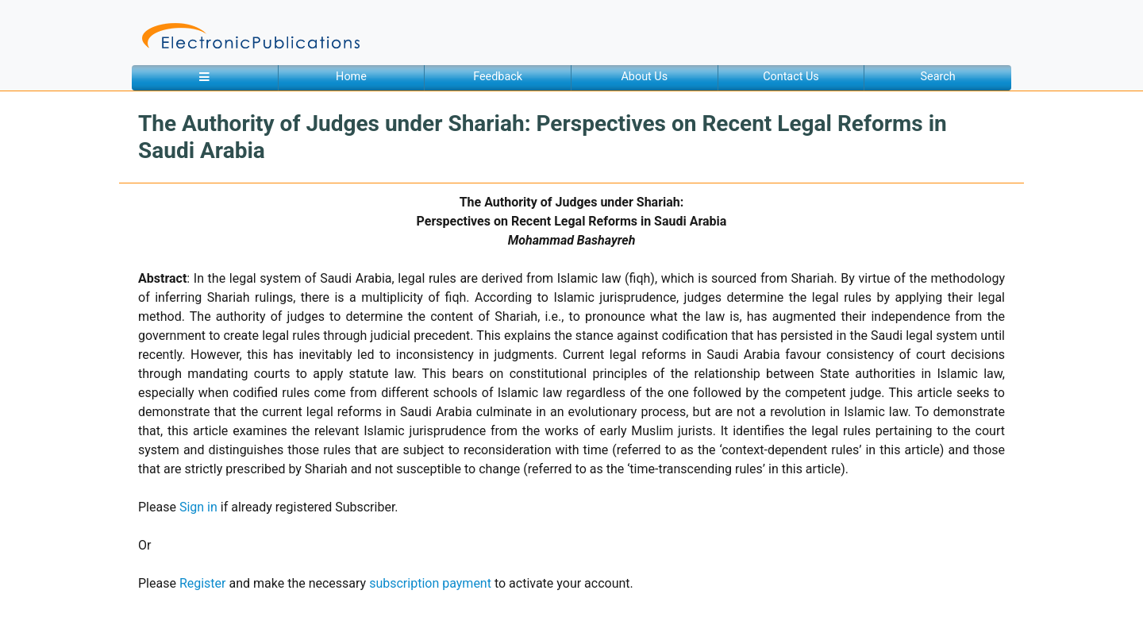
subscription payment (430, 583)
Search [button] (938, 76)
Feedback (497, 76)
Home (351, 76)
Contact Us (791, 76)
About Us (644, 76)
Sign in (198, 507)
